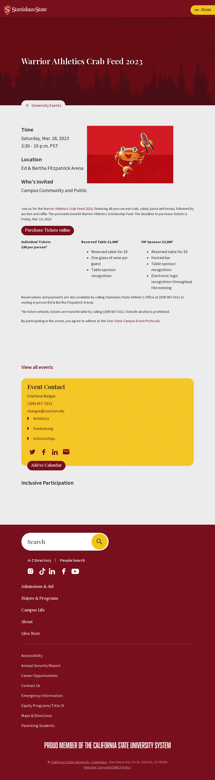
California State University (123, 744)
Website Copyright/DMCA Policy (107, 767)
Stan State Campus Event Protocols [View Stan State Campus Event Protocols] (133, 321)
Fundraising (43, 428)
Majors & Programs (39, 598)
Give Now (30, 633)
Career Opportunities (39, 675)
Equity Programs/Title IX (42, 705)
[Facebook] (66, 573)
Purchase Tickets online (47, 230)
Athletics (41, 418)
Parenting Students (38, 725)
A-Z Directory (39, 560)
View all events (37, 367)
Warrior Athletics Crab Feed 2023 (68, 208)
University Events (46, 105)
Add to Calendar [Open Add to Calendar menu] (46, 465)
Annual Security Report (41, 665)
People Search (72, 560)
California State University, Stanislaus (79, 762)
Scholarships (44, 438)
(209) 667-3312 (39, 403)
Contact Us (30, 685)
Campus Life (33, 610)
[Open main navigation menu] (202, 10)
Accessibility (31, 655)
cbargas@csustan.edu (45, 410)
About (27, 622)
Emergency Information (42, 695)
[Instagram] (32, 573)
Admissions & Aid (37, 586)
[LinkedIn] (52, 573)
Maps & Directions (36, 715)
